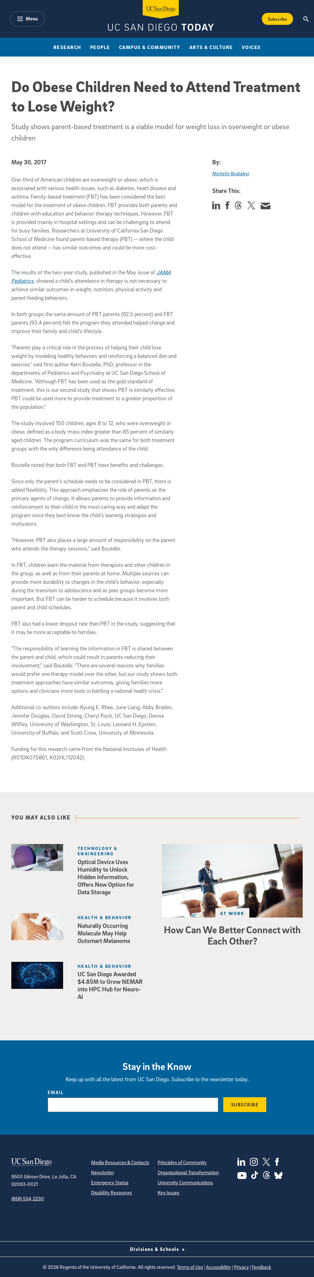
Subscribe (245, 1104)
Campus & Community (150, 47)
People (100, 47)
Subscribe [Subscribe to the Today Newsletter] (277, 19)
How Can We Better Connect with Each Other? (232, 935)
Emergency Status (109, 1182)
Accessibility (218, 1267)
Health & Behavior (105, 917)
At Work (232, 913)
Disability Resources (111, 1192)
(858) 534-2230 (27, 1198)
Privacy (241, 1267)
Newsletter (102, 1172)
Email (56, 1092)
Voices (251, 47)
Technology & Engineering (97, 851)
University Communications (185, 1182)
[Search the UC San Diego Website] (306, 19)
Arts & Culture (211, 47)
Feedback (261, 1267)
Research (67, 47)
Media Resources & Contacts (120, 1162)
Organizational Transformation (188, 1172)
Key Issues (168, 1192)
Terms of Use (190, 1267)
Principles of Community (182, 1162)
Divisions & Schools (157, 1249)
